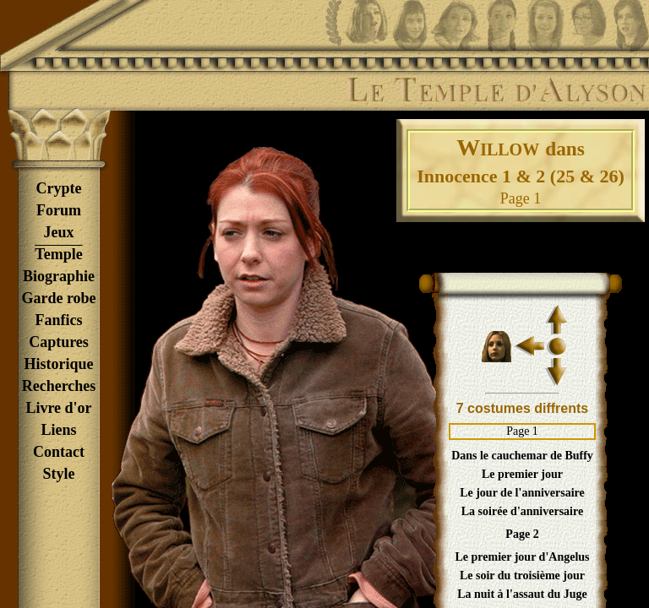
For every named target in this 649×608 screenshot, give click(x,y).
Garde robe (58, 298)
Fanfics (59, 320)
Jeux (59, 232)
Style (59, 473)
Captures (59, 342)
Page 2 (521, 534)
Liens (58, 429)
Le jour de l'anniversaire (522, 492)
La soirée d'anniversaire (522, 511)
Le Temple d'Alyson (496, 90)
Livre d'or (58, 407)
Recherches (59, 385)
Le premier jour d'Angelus (522, 557)
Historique (58, 364)
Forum (58, 210)
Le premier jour (522, 474)
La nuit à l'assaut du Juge (522, 594)
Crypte (59, 188)
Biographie (59, 276)
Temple (58, 254)
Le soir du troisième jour (522, 575)
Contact (59, 451)
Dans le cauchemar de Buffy (522, 455)
